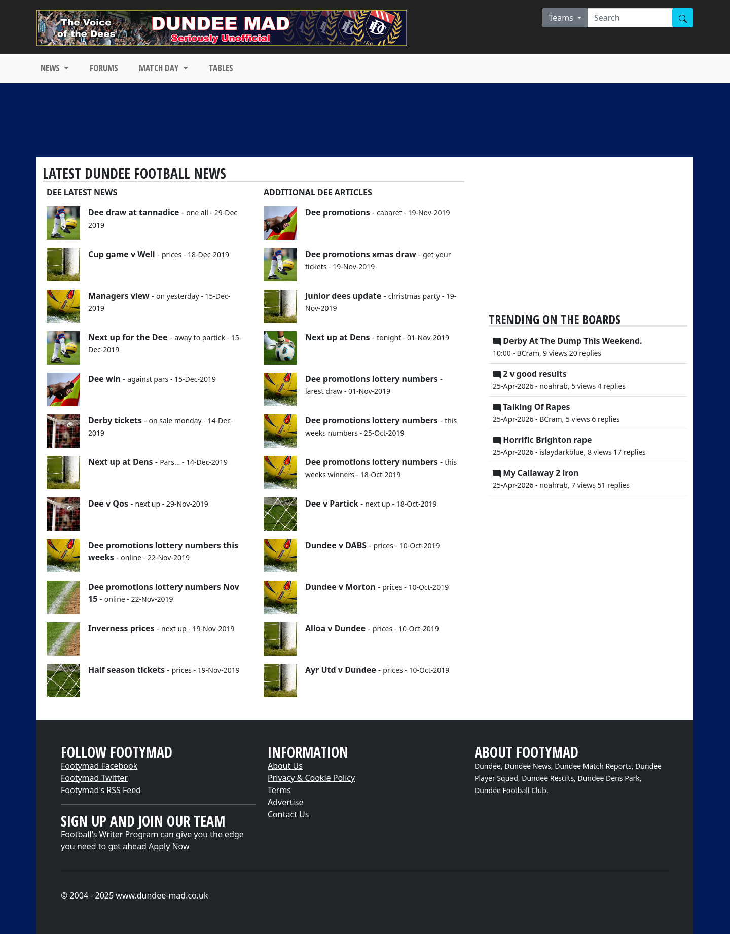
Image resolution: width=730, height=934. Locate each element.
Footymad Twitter (94, 777)
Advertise (285, 802)
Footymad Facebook (99, 765)
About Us (285, 765)
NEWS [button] (51, 68)
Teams (562, 17)
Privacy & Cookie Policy (311, 777)
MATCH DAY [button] (159, 68)
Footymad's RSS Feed (101, 790)
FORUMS (104, 68)
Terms (279, 790)
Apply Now (169, 846)
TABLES (221, 68)
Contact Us (288, 814)
